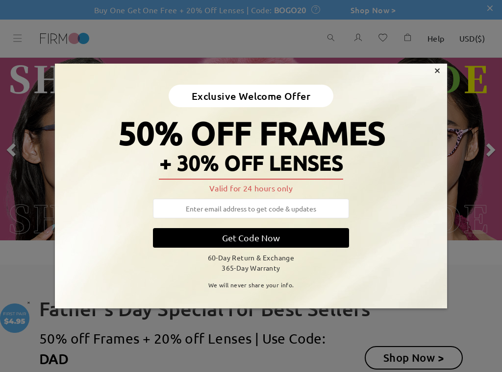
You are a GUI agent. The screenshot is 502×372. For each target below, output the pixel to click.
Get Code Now (251, 237)
